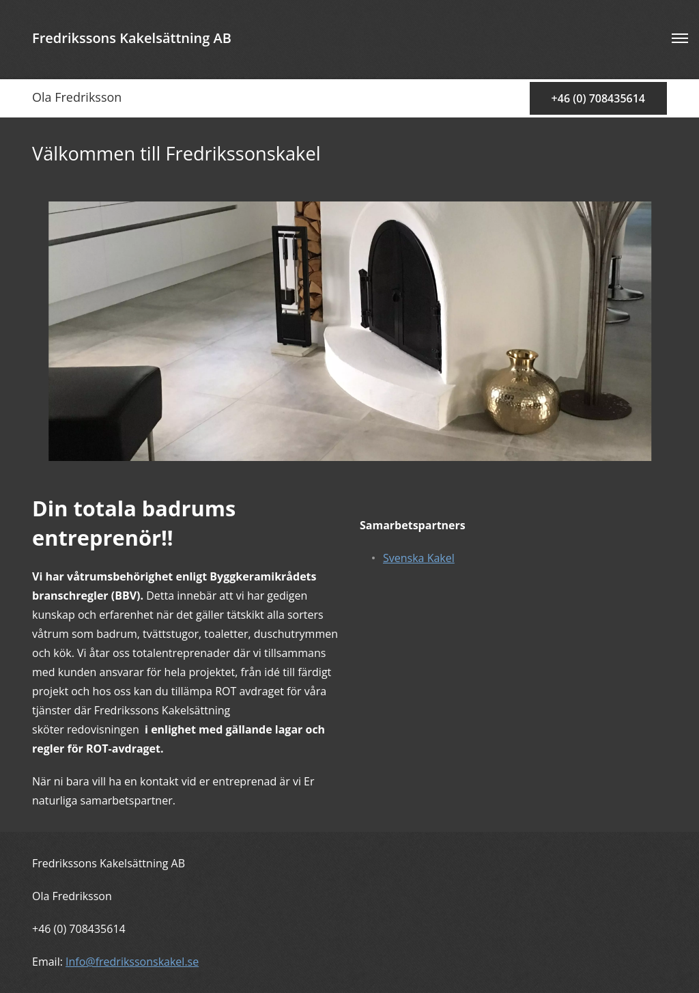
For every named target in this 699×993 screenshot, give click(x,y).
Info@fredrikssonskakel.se (132, 961)
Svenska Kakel (419, 557)
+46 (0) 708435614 (598, 98)
